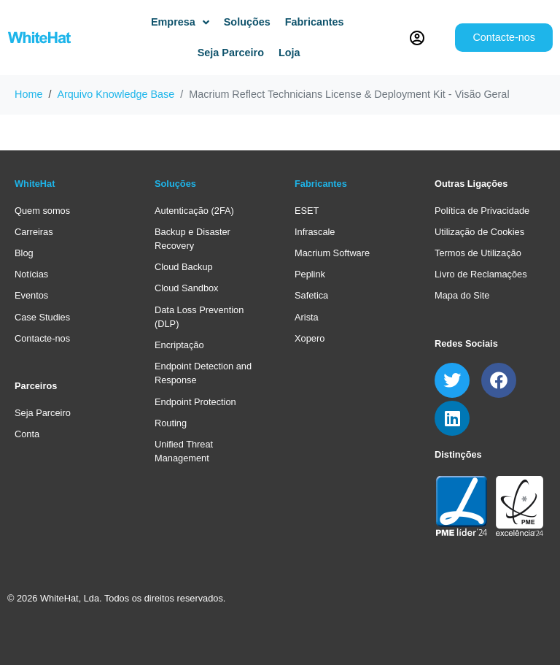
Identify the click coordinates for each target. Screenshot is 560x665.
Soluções (175, 183)
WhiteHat (35, 183)
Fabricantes (321, 183)
